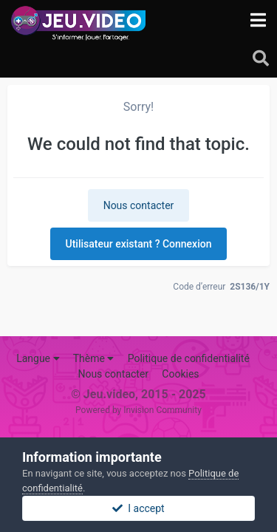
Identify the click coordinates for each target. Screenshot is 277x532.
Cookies (180, 374)
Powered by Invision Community (138, 410)
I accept (138, 508)
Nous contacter (138, 205)
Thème (93, 358)
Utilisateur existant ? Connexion (139, 244)
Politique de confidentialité (189, 358)
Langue (37, 358)
